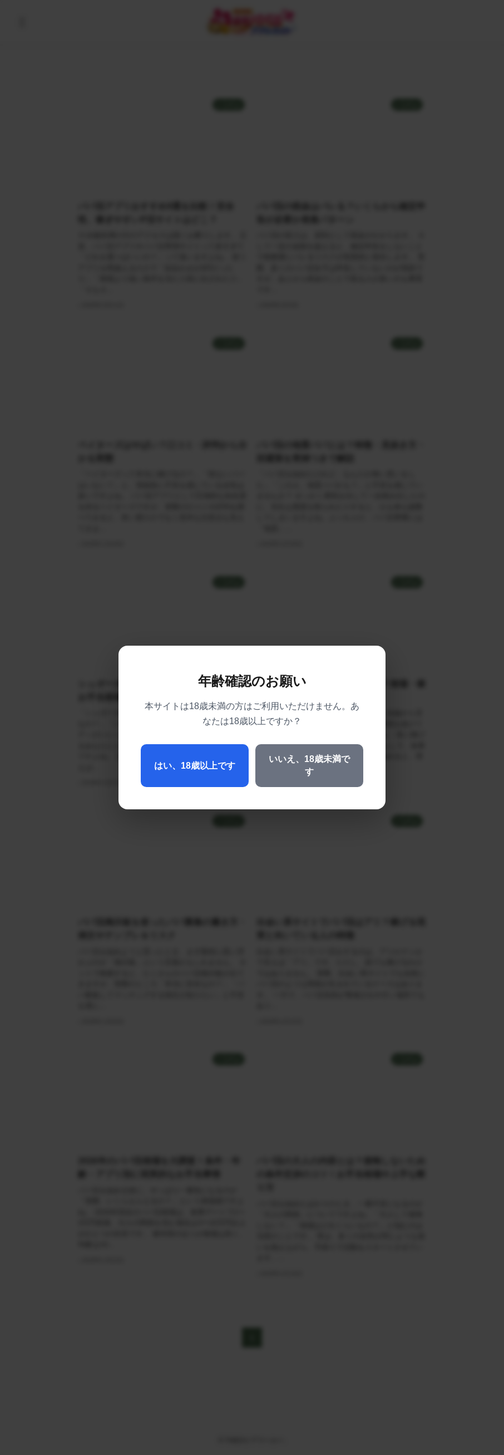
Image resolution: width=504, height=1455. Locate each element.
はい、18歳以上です (194, 765)
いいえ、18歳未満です (309, 765)
